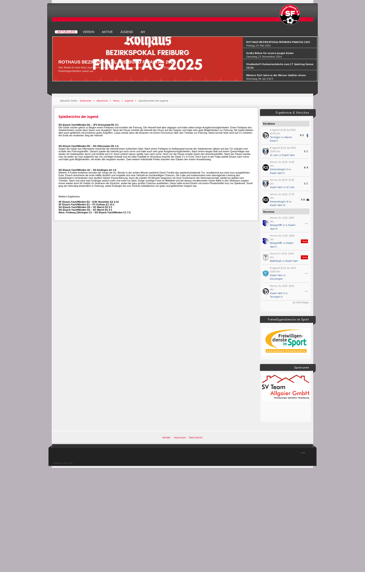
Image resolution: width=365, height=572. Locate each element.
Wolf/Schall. (276, 260)
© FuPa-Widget (301, 302)
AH (142, 31)
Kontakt (166, 437)
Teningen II (276, 296)
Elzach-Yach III (277, 205)
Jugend (126, 31)
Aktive (107, 31)
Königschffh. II (277, 225)
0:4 (306, 167)
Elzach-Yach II (277, 173)
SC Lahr (274, 155)
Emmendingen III (279, 201)
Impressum (180, 437)
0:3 (302, 135)
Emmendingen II (279, 169)
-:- (306, 223)
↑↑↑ (303, 453)
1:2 (306, 183)
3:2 (306, 151)
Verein (88, 31)
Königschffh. (276, 243)
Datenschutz (196, 437)
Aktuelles (66, 31)
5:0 (303, 199)
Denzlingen (276, 278)
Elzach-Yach (288, 155)
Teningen (275, 137)
